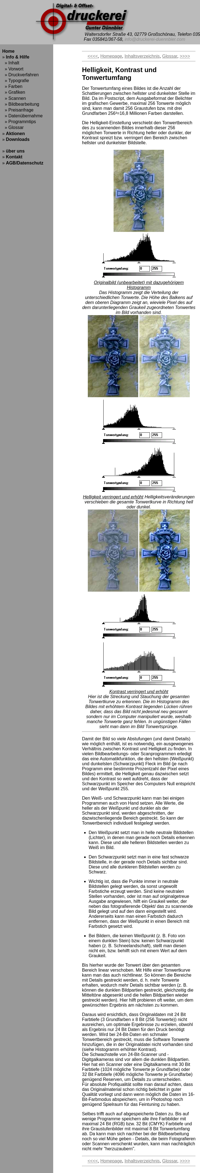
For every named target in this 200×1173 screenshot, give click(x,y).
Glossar (169, 56)
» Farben (12, 86)
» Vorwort (12, 69)
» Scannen (14, 98)
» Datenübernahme (22, 115)
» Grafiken (13, 92)
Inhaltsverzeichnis (142, 56)
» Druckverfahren (20, 74)
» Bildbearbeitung (20, 104)
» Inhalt (10, 62)
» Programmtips (19, 121)
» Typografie (15, 80)
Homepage (111, 56)
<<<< (93, 56)
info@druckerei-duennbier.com (155, 39)
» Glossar (13, 127)
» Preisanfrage (18, 110)
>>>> (185, 56)
